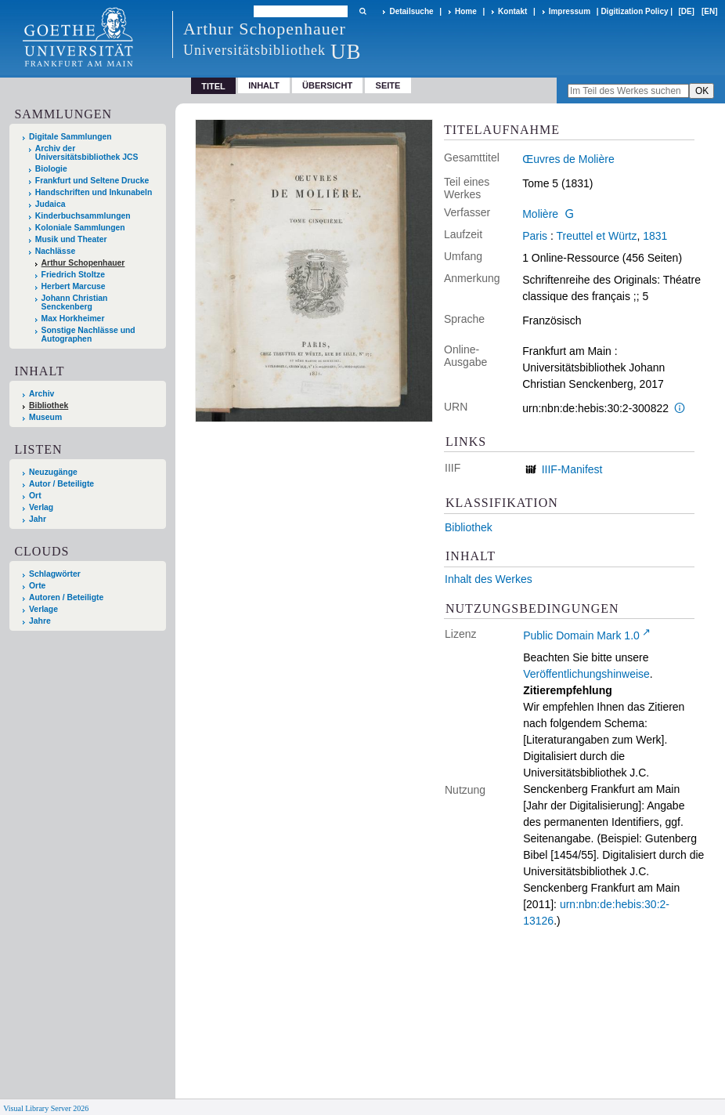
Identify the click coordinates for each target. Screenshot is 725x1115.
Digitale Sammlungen (70, 136)
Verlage (43, 609)
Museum (45, 417)
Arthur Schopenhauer (83, 263)
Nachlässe (55, 251)
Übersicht (327, 85)
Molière (540, 214)
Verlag (41, 507)
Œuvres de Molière (568, 159)
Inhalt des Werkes (488, 579)
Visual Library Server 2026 (45, 1108)
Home (466, 11)
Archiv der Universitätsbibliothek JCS (87, 152)
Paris (534, 236)
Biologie (51, 169)
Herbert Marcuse (73, 286)
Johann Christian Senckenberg (74, 302)
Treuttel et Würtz (597, 236)
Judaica (50, 204)
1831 (655, 236)
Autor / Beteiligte (61, 484)
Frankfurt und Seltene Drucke (92, 180)
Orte (37, 585)
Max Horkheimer (73, 318)
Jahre (40, 621)
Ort (35, 495)
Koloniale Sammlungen (80, 227)
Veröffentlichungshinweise (586, 674)
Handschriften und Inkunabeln (94, 192)
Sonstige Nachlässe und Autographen (88, 334)
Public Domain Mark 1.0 (581, 635)
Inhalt (264, 85)
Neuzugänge (53, 472)
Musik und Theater (71, 239)
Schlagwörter (55, 574)
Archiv (41, 393)
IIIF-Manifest (572, 469)
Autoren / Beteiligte (66, 597)
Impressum (569, 11)
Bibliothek (48, 405)
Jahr (37, 519)
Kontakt (512, 11)
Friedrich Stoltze (73, 274)
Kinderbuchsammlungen (83, 216)
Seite (388, 85)
